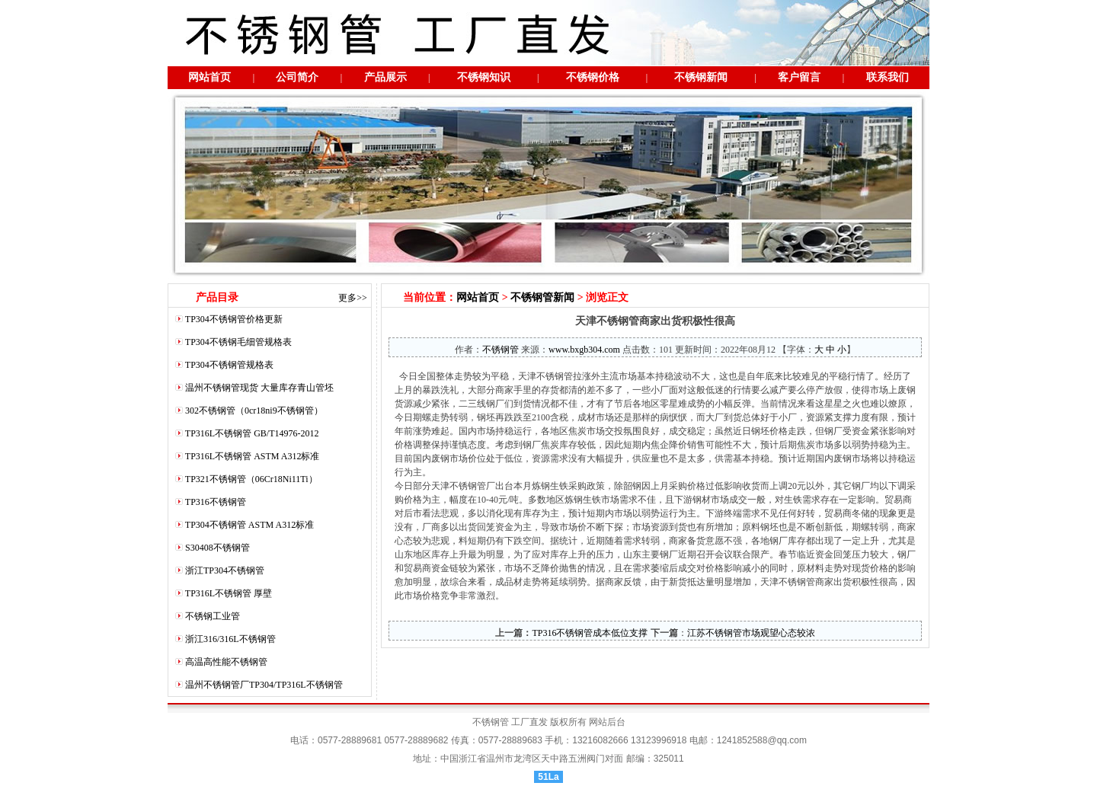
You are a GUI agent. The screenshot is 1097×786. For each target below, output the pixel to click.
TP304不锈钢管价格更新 (234, 319)
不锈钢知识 (483, 77)
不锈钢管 (500, 349)
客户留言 (799, 77)
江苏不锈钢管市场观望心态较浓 (751, 633)
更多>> (352, 297)
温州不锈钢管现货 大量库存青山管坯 (259, 387)
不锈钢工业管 (212, 616)
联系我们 (887, 77)
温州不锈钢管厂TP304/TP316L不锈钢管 (264, 684)
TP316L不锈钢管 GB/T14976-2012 (252, 433)
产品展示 (385, 77)
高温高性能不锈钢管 (226, 662)
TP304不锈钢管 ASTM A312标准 (249, 524)
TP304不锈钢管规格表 (229, 364)
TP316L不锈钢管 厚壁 (228, 593)
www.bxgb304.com (584, 349)
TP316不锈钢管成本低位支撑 (590, 633)
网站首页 (209, 77)
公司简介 (297, 77)
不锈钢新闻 (701, 77)
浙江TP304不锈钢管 (224, 570)
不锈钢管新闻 (542, 297)
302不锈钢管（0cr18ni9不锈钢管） (254, 410)
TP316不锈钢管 (215, 502)
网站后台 (607, 722)
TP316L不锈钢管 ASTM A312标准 (252, 456)
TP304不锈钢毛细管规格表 (238, 342)
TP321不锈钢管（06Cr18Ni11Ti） (251, 479)
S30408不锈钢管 (217, 547)
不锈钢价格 (592, 77)
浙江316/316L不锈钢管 (230, 639)
